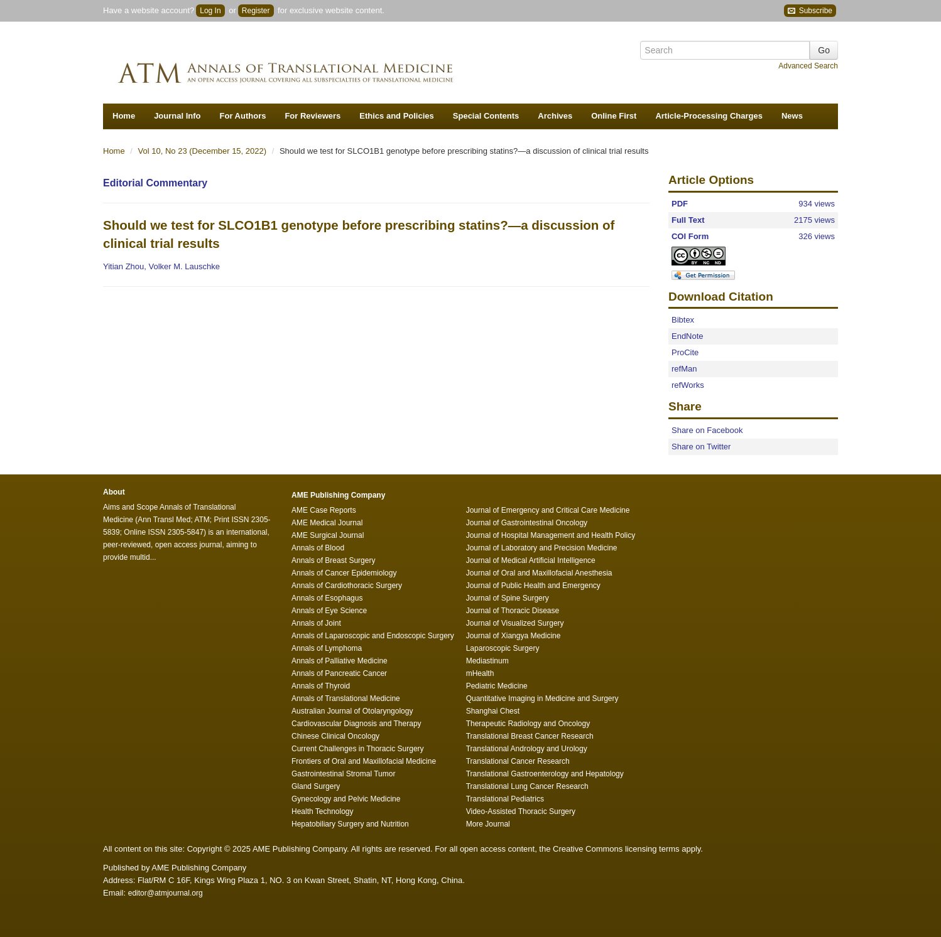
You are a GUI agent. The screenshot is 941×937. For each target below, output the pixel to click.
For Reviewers (312, 115)
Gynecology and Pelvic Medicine (345, 799)
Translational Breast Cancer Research (530, 736)
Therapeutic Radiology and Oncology (528, 723)
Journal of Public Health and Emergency (533, 585)
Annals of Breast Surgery (333, 560)
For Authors (243, 115)
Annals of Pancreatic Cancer (339, 673)
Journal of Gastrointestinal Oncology (526, 522)
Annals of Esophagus (326, 598)
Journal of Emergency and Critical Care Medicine (548, 510)
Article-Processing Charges (709, 115)
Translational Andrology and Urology (526, 748)
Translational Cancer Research (518, 761)
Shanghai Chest (492, 711)
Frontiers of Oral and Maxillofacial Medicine (363, 761)
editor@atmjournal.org (165, 893)
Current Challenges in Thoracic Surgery (357, 748)
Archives (555, 115)
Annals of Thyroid (320, 686)
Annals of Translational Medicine (345, 698)
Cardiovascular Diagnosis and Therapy (356, 723)
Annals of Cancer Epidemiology (343, 573)
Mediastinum (487, 660)
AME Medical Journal (326, 522)
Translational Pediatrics (505, 799)
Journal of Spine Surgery (507, 598)
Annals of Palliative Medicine (339, 660)
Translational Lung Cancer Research (527, 786)
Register (256, 10)
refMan (684, 368)
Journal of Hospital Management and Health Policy (550, 535)
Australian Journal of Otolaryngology (352, 711)
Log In (210, 10)
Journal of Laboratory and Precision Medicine (541, 547)
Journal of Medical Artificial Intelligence (531, 560)
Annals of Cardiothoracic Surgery (346, 585)
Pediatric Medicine (497, 686)
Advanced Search (808, 66)
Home (123, 115)
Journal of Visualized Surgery (515, 623)
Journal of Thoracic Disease (513, 610)
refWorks (688, 385)
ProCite (685, 352)
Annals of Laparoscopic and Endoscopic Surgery (372, 635)
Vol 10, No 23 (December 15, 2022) (203, 151)
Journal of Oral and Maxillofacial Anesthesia (539, 573)
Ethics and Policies (396, 115)
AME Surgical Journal (327, 535)
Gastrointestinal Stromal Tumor (343, 773)
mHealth (480, 673)
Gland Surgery (315, 786)
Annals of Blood (317, 547)
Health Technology (322, 811)
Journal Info (177, 115)
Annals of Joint (316, 623)
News (792, 115)
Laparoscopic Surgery (503, 648)
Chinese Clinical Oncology (335, 736)
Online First (613, 115)
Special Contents (486, 115)
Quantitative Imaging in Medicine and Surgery (542, 698)
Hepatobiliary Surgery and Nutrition (350, 824)
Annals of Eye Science (329, 610)
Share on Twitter (701, 446)
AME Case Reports (323, 510)
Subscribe (810, 11)
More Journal (488, 824)
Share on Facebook (707, 430)
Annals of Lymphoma (326, 648)
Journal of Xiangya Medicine (513, 635)
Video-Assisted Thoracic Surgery (520, 811)
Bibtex (683, 319)
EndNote (688, 336)
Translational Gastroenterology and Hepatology (545, 773)
